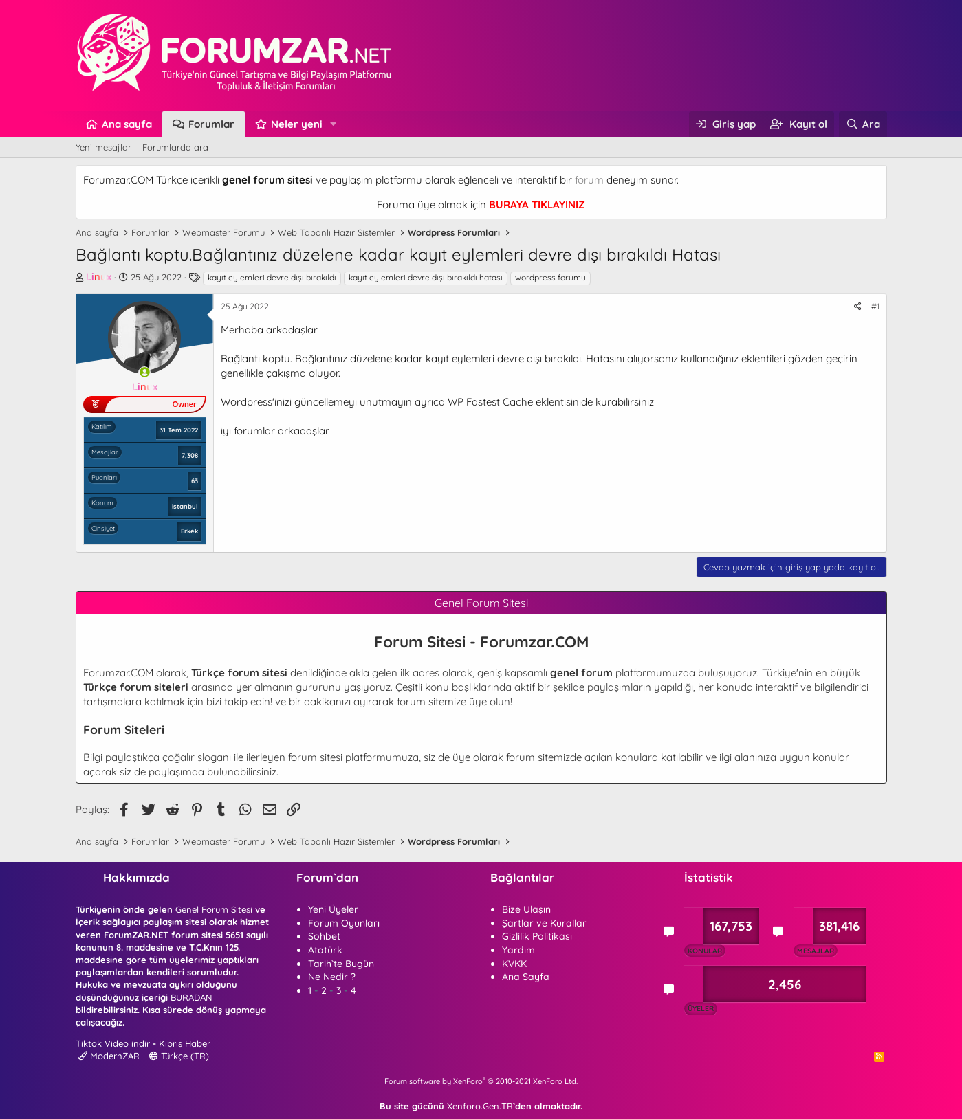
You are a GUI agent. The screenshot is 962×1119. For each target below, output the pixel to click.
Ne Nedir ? (332, 977)
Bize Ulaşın (526, 909)
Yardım (518, 950)
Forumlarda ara (175, 147)
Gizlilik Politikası (537, 936)
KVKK (514, 963)
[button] (332, 124)
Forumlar (211, 124)
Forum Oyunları (344, 923)
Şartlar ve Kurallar (544, 923)
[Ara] (862, 124)
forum (589, 179)
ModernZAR (109, 1055)
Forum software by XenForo (481, 1081)
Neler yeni (297, 124)
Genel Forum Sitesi (213, 909)
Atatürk (325, 950)
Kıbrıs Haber (184, 1043)
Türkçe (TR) (179, 1055)
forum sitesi (315, 757)
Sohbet (324, 936)
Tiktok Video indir (113, 1043)
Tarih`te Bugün (341, 963)
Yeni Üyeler (333, 909)
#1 (875, 306)
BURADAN (191, 997)
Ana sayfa (127, 124)
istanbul (185, 506)
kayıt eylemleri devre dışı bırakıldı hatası (426, 277)
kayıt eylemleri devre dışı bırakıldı (272, 277)
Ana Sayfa (525, 977)
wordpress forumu (550, 277)
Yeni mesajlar (103, 147)
